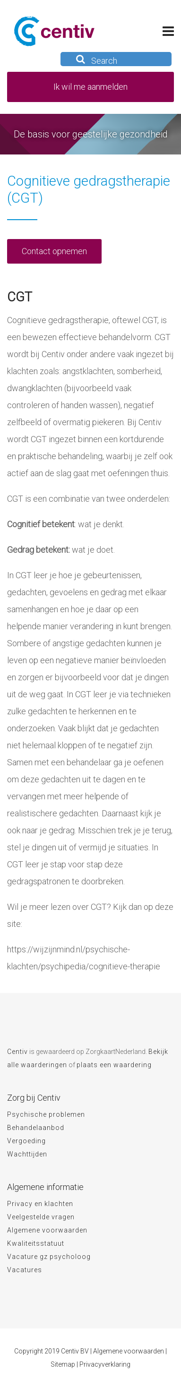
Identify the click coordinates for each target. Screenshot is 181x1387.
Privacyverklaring (104, 1364)
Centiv (17, 1051)
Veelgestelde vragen (41, 1217)
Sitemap (63, 1364)
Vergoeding (26, 1141)
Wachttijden (27, 1154)
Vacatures (24, 1270)
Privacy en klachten (40, 1203)
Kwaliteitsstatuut (35, 1243)
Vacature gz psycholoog (49, 1256)
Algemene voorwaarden (47, 1230)
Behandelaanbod (35, 1127)
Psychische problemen (46, 1114)
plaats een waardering (114, 1065)
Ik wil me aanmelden (90, 87)
